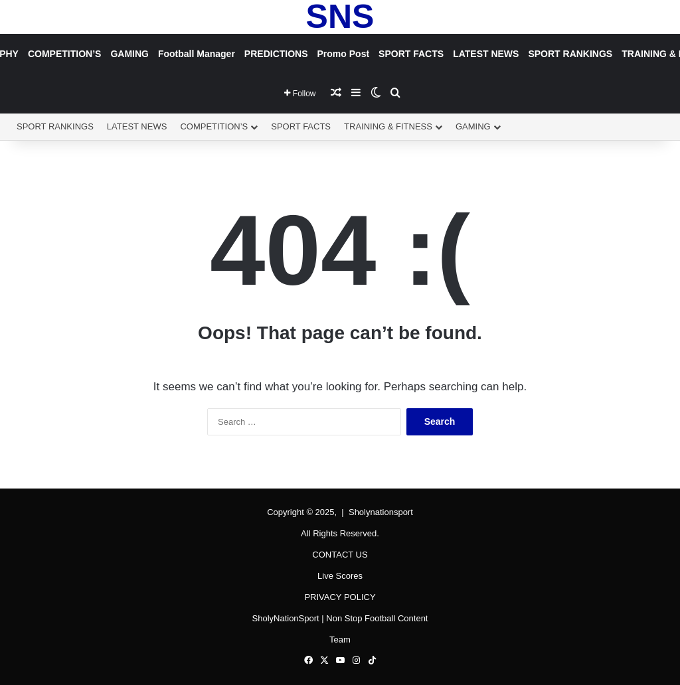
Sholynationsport (381, 512)
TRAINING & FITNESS (388, 126)
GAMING (129, 53)
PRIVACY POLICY (339, 597)
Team (340, 640)
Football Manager (196, 53)
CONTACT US (339, 555)
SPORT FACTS (411, 53)
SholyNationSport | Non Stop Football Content (340, 618)
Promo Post (343, 53)
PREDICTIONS (276, 53)
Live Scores (340, 576)
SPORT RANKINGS (570, 53)
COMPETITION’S (64, 53)
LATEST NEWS (486, 53)
